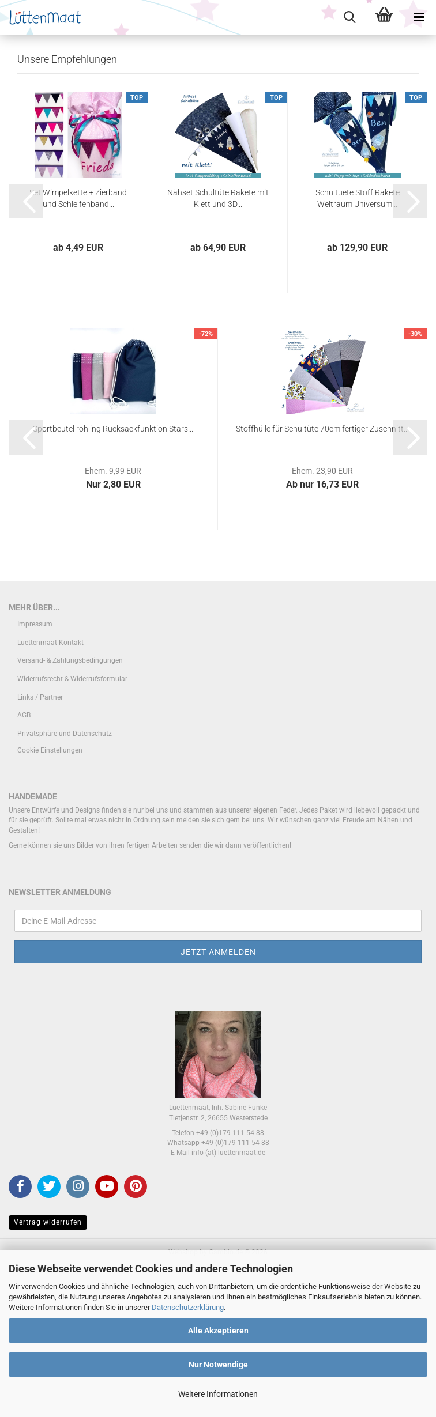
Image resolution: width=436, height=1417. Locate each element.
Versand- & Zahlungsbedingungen (70, 810)
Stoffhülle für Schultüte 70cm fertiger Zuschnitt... (322, 577)
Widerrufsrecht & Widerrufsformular (72, 827)
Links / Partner (40, 846)
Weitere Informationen (218, 1394)
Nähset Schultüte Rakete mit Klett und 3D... (218, 347)
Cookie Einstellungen (49, 899)
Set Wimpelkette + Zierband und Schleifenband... (78, 347)
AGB (24, 864)
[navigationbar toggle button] (418, 17)
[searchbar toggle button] (349, 17)
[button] (26, 349)
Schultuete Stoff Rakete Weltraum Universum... (357, 347)
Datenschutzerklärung (188, 1307)
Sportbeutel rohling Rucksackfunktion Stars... (113, 577)
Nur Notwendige (218, 1364)
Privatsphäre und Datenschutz (64, 882)
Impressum (34, 773)
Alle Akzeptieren (218, 1330)
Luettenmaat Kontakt (50, 791)
